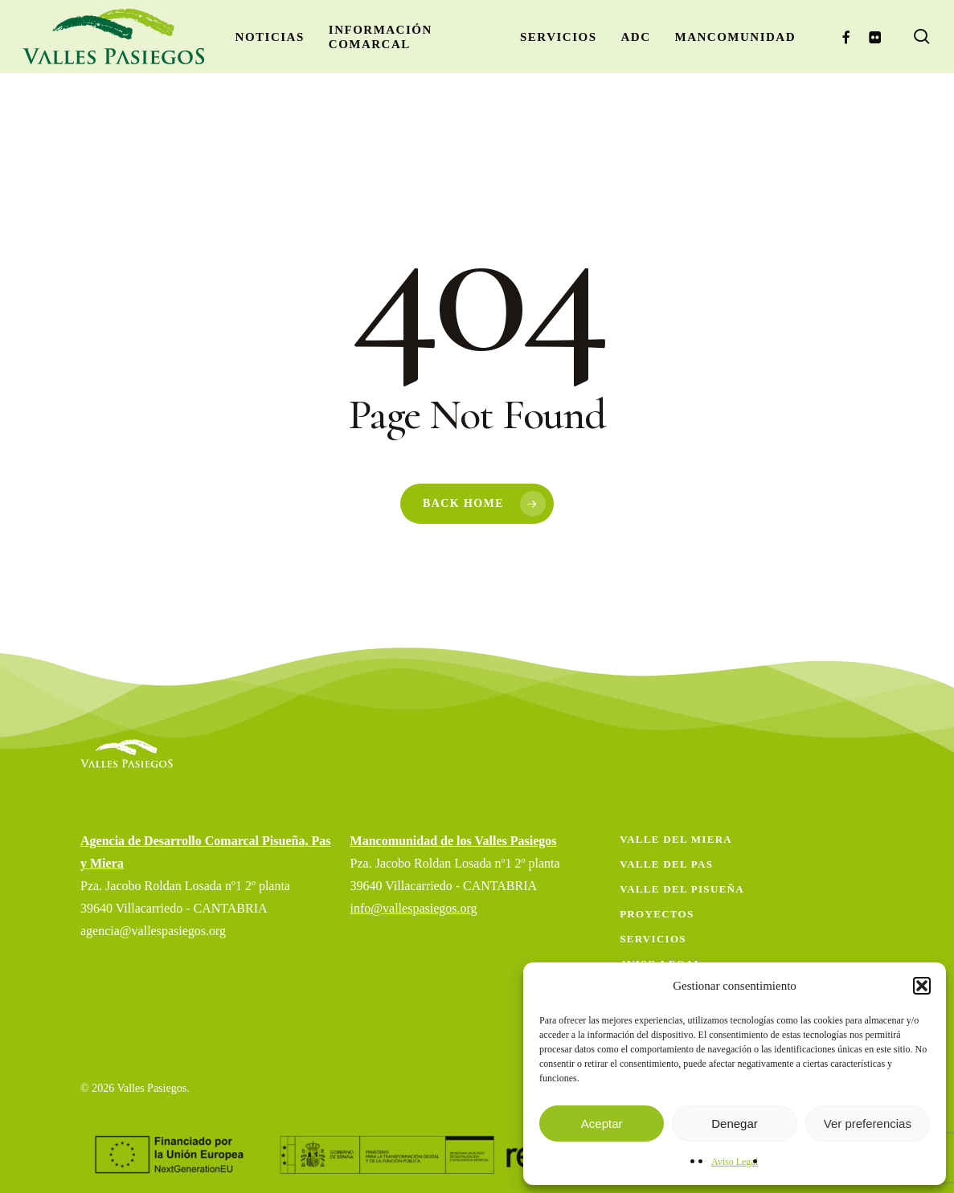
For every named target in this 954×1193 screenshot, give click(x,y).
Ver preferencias (867, 1123)
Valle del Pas (666, 864)
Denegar (734, 1123)
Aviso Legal (734, 1161)
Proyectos (657, 914)
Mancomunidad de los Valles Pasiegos (453, 841)
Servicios (653, 939)
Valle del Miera (676, 839)
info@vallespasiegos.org (413, 908)
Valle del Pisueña (682, 889)
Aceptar (602, 1123)
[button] (922, 986)
